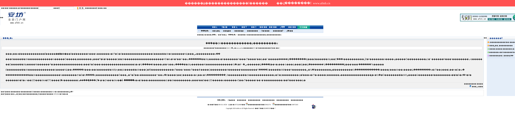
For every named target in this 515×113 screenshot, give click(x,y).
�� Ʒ (253, 27)
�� (273, 48)
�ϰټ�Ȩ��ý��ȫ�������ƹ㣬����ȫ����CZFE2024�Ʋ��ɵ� (40, 94)
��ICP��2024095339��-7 (265, 108)
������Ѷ (278, 31)
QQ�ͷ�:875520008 (235, 105)
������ (241, 100)
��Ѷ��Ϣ (222, 35)
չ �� (282, 27)
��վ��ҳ (212, 35)
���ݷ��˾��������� (501, 46)
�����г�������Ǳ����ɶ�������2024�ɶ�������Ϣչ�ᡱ (42, 92)
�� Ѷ (244, 27)
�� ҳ (214, 27)
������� (252, 31)
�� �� (263, 27)
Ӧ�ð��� (265, 31)
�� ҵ (234, 27)
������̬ (239, 31)
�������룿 (91, 8)
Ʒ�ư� (224, 27)
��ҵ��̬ (216, 31)
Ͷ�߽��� (231, 100)
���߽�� (227, 31)
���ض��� (477, 86)
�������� (470, 84)
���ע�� (102, 8)
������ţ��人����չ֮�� (501, 56)
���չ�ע (205, 31)
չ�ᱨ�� (290, 31)
